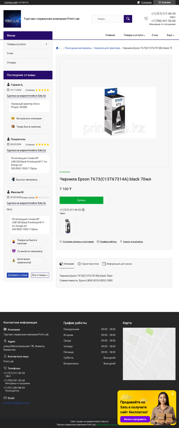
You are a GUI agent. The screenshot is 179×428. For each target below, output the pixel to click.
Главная (110, 35)
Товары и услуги (133, 35)
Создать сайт (11, 2)
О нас (155, 35)
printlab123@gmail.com (16, 403)
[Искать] (128, 19)
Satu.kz (105, 421)
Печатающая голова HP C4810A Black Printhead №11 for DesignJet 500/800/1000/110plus (29, 163)
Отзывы (11, 62)
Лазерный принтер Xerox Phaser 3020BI (25, 105)
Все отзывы (39, 275)
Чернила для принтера (107, 48)
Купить (81, 200)
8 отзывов (146, 2)
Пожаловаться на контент (110, 424)
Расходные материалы (78, 48)
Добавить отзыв (17, 275)
